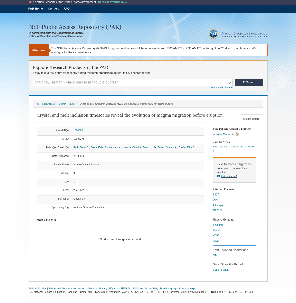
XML (216, 240)
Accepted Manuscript (226, 134)
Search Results (66, 104)
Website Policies (38, 288)
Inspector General (87, 288)
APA (216, 199)
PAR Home (35, 8)
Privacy (103, 288)
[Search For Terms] (133, 82)
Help (192, 288)
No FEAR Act (124, 288)
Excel (216, 230)
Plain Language (168, 288)
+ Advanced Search (221, 87)
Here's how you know (112, 2)
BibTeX (217, 210)
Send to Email (221, 269)
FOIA (112, 288)
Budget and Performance (62, 288)
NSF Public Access (45, 104)
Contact (53, 8)
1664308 (78, 130)
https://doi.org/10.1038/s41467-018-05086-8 (234, 148)
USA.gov (138, 288)
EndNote (218, 224)
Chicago (218, 205)
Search (249, 82)
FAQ (67, 8)
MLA (216, 194)
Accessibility (151, 288)
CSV (216, 235)
